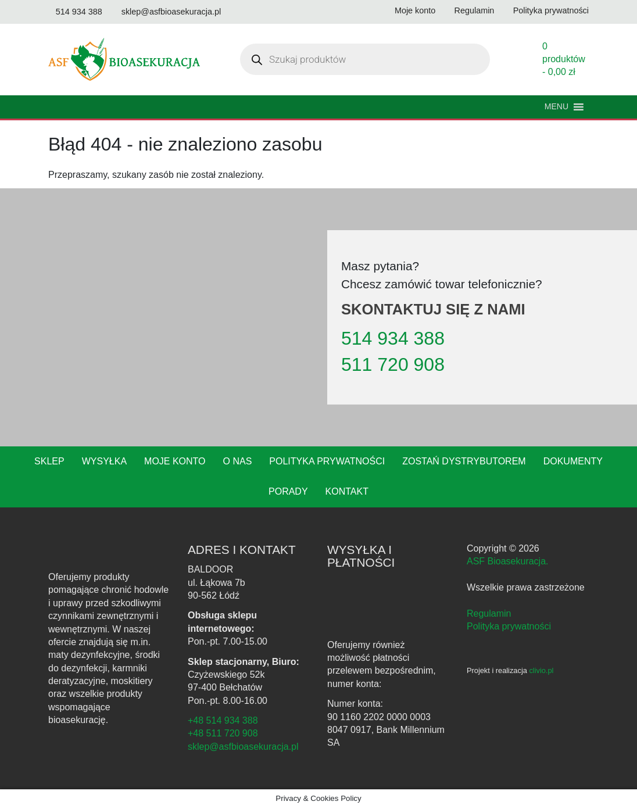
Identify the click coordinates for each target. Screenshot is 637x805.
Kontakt (318, 507)
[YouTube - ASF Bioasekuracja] (509, 664)
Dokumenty (537, 477)
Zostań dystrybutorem (432, 477)
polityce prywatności (570, 767)
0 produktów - (563, 75)
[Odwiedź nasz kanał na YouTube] (55, 27)
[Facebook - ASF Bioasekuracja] (472, 664)
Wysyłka (82, 477)
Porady (603, 477)
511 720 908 (388, 380)
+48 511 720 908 (220, 749)
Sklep (29, 477)
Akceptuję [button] (318, 785)
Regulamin (488, 629)
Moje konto (151, 477)
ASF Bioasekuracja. (506, 577)
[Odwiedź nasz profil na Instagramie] (269, 12)
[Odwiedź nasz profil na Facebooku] (245, 12)
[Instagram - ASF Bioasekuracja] (490, 664)
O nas (213, 477)
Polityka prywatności (300, 477)
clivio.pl (546, 686)
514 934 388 (389, 354)
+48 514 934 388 (220, 736)
